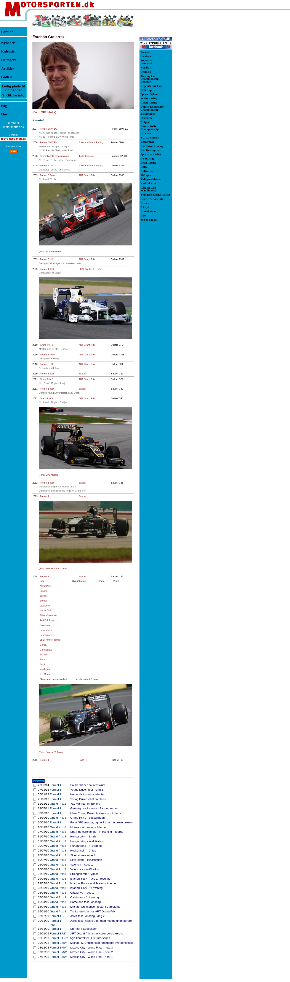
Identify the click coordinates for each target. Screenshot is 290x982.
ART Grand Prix (87, 175)
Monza (43, 644)
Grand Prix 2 (46, 379)
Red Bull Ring (47, 620)
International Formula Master (54, 156)
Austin (43, 664)
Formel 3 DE (46, 165)
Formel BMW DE (48, 128)
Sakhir (43, 595)
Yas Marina (45, 674)
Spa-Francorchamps (50, 639)
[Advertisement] (194, 78)
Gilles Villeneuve (48, 615)
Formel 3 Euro (47, 175)
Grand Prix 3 (46, 345)
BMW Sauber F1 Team (90, 269)
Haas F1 (83, 760)
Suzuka (43, 654)
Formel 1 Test (47, 269)
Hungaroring (46, 635)
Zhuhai (43, 600)
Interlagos (45, 669)
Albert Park (45, 586)
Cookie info (13, 146)
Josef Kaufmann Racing (91, 142)
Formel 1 (44, 496)
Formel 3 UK (46, 259)
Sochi (42, 659)
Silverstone (45, 625)
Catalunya (45, 605)
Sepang (44, 591)
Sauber (82, 373)
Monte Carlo (46, 610)
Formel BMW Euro (49, 142)
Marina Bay (45, 649)
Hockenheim (46, 630)
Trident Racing (86, 156)
